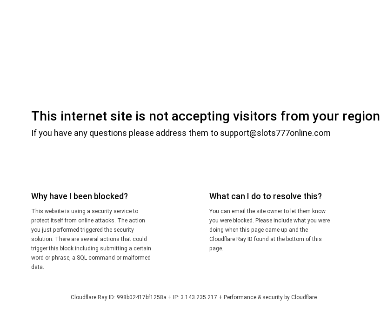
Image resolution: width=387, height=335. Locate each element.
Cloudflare (304, 297)
